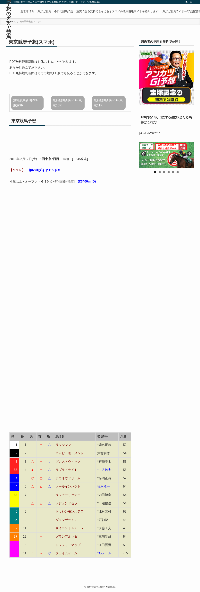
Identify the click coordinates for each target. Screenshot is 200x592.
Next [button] (189, 154)
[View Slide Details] (166, 155)
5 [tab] (173, 172)
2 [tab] (160, 172)
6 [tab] (178, 172)
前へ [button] (144, 154)
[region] (166, 155)
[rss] (186, 2)
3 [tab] (164, 172)
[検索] (191, 2)
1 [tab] (155, 172)
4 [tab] (169, 172)
